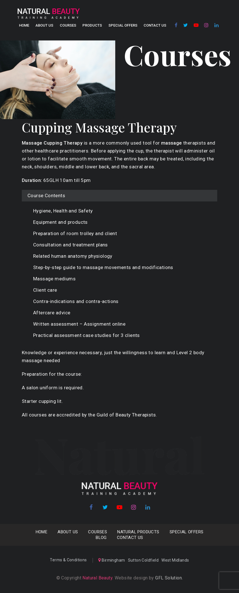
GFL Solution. (169, 578)
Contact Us (155, 25)
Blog (101, 537)
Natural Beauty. (97, 578)
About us (44, 25)
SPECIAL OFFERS (122, 25)
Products (92, 25)
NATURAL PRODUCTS (138, 531)
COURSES (68, 25)
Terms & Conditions (68, 560)
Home (24, 25)
